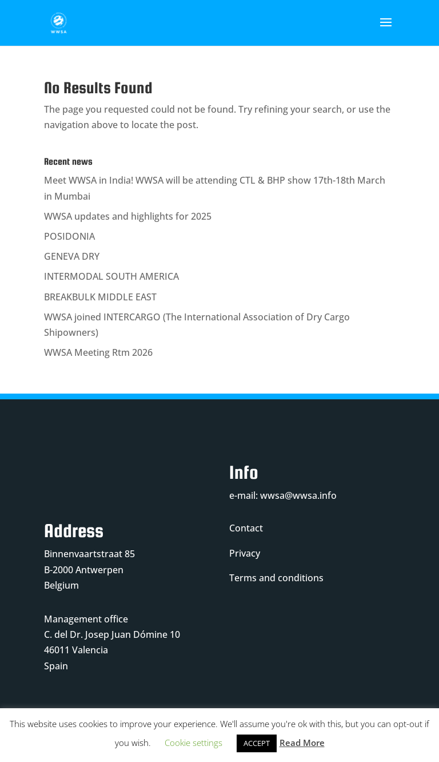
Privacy (244, 553)
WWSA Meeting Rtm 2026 (98, 352)
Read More (302, 742)
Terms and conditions (276, 578)
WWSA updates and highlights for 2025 (127, 216)
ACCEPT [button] (257, 743)
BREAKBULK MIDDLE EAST (100, 297)
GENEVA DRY (71, 256)
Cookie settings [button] (193, 742)
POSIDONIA (69, 236)
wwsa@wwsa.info (298, 495)
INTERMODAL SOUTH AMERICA (111, 276)
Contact (246, 528)
